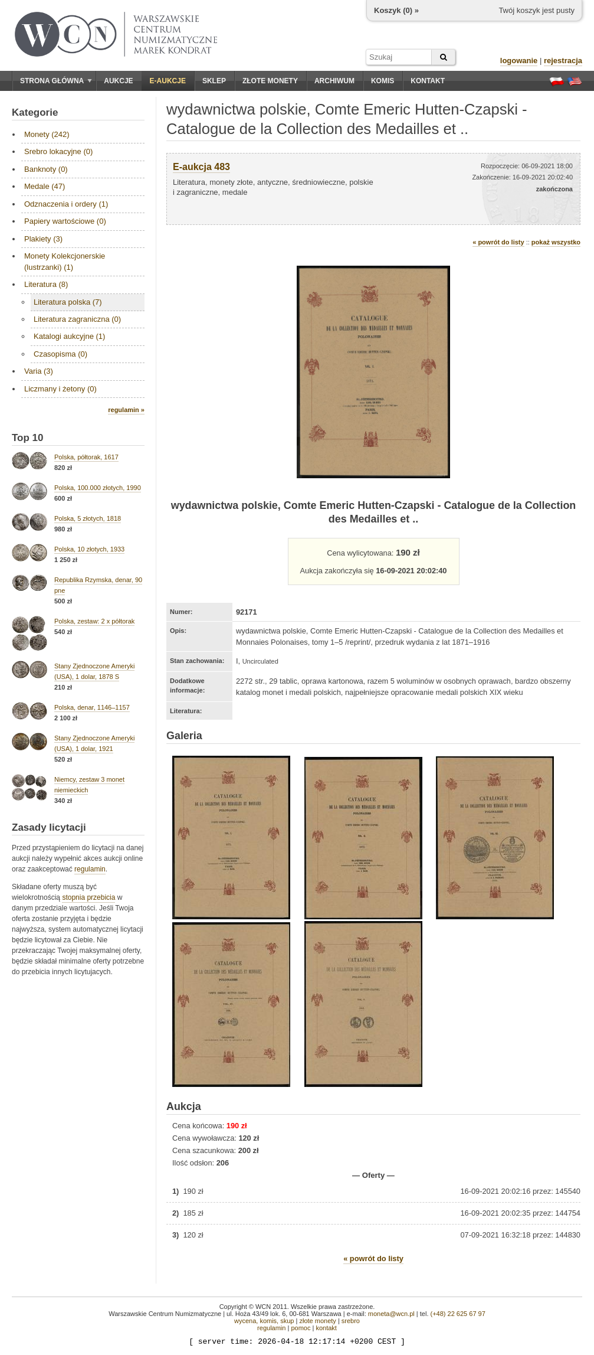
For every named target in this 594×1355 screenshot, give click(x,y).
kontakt (326, 1327)
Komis (382, 81)
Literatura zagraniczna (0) (77, 319)
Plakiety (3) (43, 238)
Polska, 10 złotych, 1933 (89, 549)
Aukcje (118, 81)
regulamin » (126, 409)
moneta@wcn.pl (391, 1313)
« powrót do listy (498, 242)
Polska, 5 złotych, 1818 (87, 518)
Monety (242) (47, 134)
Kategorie (35, 112)
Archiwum (334, 81)
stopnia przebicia (88, 897)
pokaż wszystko (555, 242)
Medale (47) (44, 186)
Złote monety (270, 81)
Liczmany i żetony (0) (60, 388)
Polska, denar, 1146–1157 (92, 707)
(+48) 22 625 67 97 (458, 1313)
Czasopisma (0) (60, 354)
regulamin (90, 869)
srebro (351, 1320)
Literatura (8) (46, 284)
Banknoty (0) (46, 169)
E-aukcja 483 (201, 167)
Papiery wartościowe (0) (65, 221)
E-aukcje (168, 81)
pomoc (300, 1327)
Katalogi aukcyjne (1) (69, 336)
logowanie (519, 60)
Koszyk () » (396, 10)
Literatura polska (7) (68, 302)
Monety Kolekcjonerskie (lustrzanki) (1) (64, 261)
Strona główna (56, 81)
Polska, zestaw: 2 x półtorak (94, 621)
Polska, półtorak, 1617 (86, 457)
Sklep (214, 81)
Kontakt (428, 81)
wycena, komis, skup (264, 1320)
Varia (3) (38, 371)
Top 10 (28, 437)
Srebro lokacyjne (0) (58, 151)
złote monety (317, 1320)
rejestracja (563, 60)
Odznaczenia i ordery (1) (66, 204)
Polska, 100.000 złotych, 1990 (97, 487)
